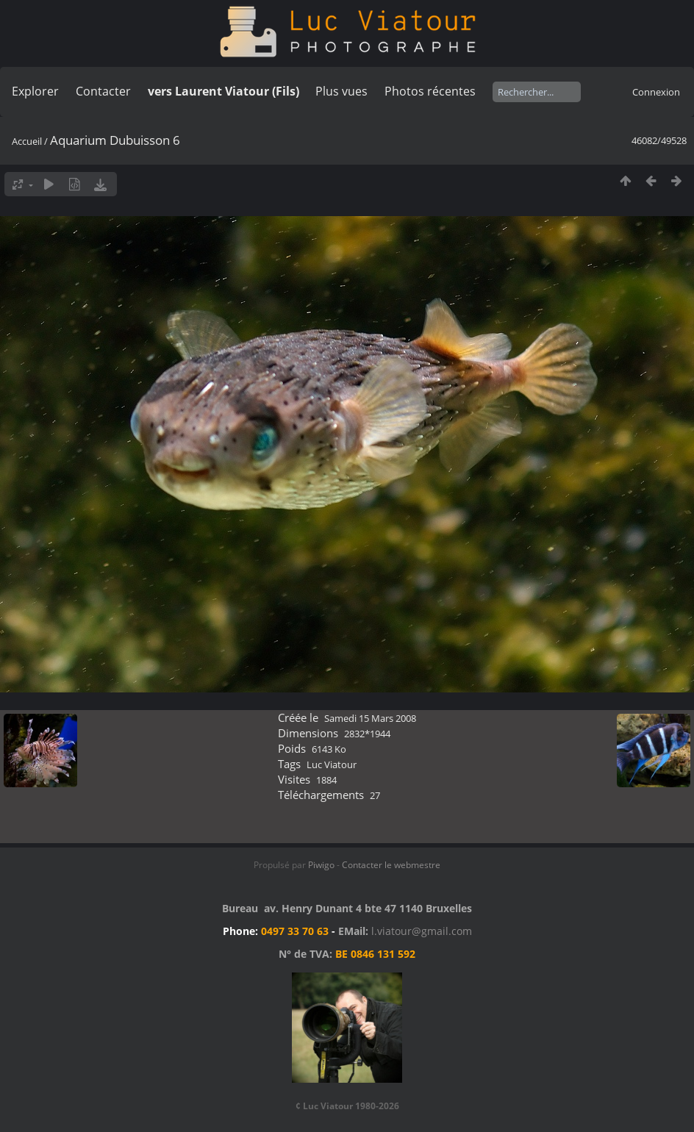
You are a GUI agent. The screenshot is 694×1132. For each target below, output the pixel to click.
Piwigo (321, 865)
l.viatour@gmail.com (421, 931)
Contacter (103, 91)
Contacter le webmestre (391, 865)
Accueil (27, 141)
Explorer (35, 91)
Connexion (656, 91)
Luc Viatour (332, 764)
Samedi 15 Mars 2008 (370, 718)
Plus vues (341, 91)
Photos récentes (430, 91)
